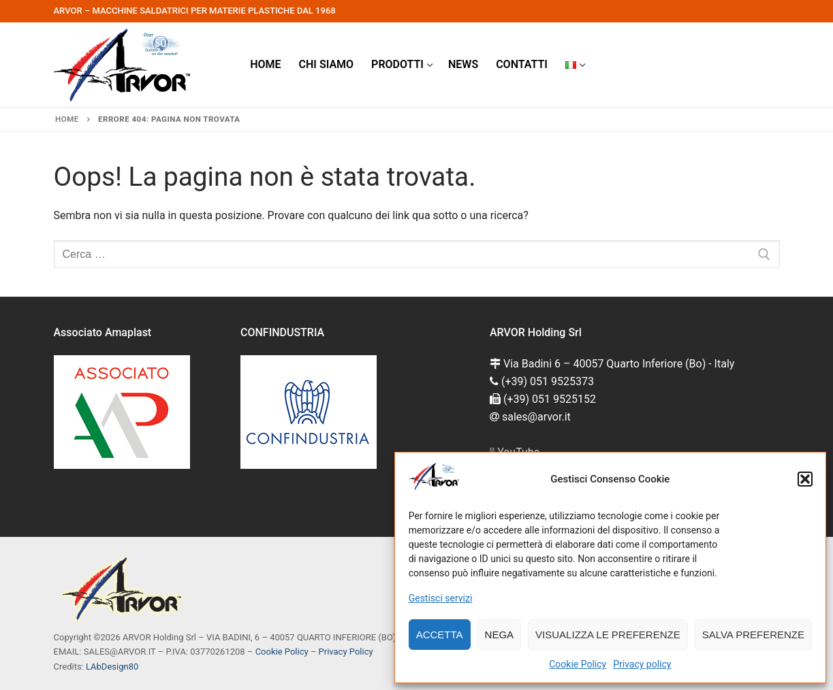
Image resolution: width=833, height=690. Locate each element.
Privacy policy (642, 664)
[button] (805, 479)
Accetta (439, 634)
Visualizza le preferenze (607, 634)
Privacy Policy (346, 651)
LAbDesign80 (112, 666)
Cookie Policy (577, 664)
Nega (499, 634)
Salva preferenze (753, 634)
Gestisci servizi (441, 598)
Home (67, 119)
